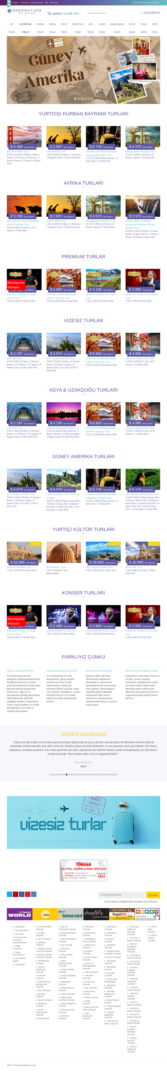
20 (100, 774)
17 (93, 774)
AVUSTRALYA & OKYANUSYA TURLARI (43, 983)
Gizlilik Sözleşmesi (17, 947)
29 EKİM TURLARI (132, 28)
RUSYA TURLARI (113, 957)
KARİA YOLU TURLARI (89, 946)
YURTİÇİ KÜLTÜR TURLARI (132, 1040)
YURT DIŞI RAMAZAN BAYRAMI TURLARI (132, 930)
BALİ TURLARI (44, 990)
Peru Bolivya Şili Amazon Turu (142, 494)
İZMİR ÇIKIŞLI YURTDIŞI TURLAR (67, 998)
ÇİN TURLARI (43, 1018)
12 (80, 774)
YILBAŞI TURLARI (143, 28)
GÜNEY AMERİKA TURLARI (67, 976)
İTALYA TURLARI (68, 993)
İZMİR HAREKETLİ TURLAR (67, 1004)
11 (77, 774)
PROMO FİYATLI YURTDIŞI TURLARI (112, 952)
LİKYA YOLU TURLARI (89, 982)
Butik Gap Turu (134, 567)
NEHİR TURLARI (86, 1002)
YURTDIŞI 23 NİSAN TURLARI (134, 956)
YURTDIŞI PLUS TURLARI (77, 28)
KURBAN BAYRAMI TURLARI (117, 28)
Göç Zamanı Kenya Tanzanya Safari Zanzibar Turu (23, 223)
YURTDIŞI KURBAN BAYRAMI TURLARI (132, 971)
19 (98, 774)
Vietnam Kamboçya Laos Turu (62, 427)
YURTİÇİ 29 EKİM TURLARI (133, 1021)
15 (87, 774)
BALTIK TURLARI (45, 1000)
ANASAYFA (15, 3)
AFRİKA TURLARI (40, 933)
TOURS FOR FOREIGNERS (110, 980)
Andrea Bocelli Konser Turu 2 (102, 630)
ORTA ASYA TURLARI (110, 927)
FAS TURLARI (66, 945)
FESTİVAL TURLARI (64, 949)
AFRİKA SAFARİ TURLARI (43, 927)
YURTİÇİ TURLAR (155, 28)
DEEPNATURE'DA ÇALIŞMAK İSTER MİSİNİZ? (146, 3)
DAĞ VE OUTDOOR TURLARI (67, 927)
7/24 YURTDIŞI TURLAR (25, 28)
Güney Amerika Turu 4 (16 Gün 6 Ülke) (63, 496)
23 (108, 774)
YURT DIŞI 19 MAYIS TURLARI (111, 1022)
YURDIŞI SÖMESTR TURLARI (109, 1014)
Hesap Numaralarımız (19, 953)
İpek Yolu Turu (14, 358)
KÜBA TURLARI (91, 972)
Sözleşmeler (20, 964)
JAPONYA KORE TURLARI (67, 1010)
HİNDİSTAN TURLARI (64, 982)
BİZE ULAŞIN (54, 3)
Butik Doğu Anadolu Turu (99, 567)
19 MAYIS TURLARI (101, 28)
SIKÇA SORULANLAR (36, 3)
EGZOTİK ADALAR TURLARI (67, 940)
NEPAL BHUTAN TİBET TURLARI (90, 1008)
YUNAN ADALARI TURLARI (112, 1007)
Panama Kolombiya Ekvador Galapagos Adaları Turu (101, 153)
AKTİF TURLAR (44, 938)
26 (116, 774)
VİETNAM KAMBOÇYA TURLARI (109, 993)
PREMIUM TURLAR (40, 28)
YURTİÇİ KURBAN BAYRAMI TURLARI (132, 1030)
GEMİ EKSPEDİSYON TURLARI (65, 962)
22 (106, 774)
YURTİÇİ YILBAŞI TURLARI (152, 937)
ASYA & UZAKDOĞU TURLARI (41, 969)
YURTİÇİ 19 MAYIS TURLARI (134, 1009)
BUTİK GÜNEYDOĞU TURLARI (41, 1011)
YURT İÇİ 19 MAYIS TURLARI (134, 939)
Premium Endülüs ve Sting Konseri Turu (21, 296)
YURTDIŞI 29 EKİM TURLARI (133, 962)
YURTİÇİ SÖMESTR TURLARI (132, 1048)
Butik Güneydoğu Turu (19, 567)
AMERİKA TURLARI (41, 943)
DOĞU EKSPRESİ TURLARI (67, 933)
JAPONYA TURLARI (64, 1016)
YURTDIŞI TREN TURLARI (133, 988)
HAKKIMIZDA (24, 3)
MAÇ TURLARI (91, 987)
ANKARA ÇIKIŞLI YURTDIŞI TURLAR (44, 949)
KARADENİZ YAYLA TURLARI (89, 940)
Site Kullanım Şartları (19, 959)
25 (113, 774)
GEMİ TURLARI (90, 28)
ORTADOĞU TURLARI (110, 933)
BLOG (46, 3)
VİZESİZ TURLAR (64, 28)
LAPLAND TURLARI (88, 976)
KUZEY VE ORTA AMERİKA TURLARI (89, 965)
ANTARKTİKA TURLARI (42, 961)
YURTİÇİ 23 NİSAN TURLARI (134, 1015)
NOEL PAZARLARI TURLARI (87, 1015)
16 (90, 774)
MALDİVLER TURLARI (89, 992)
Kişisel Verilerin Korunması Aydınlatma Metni (20, 939)
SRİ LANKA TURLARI (110, 961)
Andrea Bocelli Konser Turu (61, 630)
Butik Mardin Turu (56, 567)
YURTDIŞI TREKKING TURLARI (132, 980)
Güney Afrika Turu (56, 151)
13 (82, 774)
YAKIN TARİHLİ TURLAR (111, 1001)
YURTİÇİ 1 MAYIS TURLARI (134, 1003)
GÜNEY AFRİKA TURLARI (66, 970)
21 (103, 774)
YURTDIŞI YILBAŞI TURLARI (132, 995)
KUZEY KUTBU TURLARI (90, 958)
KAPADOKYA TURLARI (89, 933)
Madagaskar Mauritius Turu (140, 151)
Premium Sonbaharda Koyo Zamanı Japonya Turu (61, 296)
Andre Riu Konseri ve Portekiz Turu (142, 296)
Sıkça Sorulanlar (21, 930)
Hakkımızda (20, 926)
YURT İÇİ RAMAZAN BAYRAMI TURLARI (132, 947)
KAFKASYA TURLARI (88, 927)
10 (74, 774)
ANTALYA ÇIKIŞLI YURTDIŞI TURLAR (44, 955)
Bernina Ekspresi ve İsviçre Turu (100, 296)
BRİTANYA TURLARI (41, 1004)
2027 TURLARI (11, 28)
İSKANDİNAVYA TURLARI (66, 988)
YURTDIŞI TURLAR (52, 28)
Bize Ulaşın (19, 933)
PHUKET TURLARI (109, 940)
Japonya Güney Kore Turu (140, 358)
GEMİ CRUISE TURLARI (66, 955)
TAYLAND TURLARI (109, 974)
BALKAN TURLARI (40, 994)
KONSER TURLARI (87, 952)
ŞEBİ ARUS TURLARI (110, 967)
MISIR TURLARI (91, 997)
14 (85, 774)
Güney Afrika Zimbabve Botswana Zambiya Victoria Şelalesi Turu (140, 224)
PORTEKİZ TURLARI (109, 946)
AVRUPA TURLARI (40, 976)
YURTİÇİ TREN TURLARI (152, 928)
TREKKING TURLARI (110, 986)
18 (95, 774)
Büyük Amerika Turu (18, 151)
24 (111, 774)
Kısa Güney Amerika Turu (60, 358)
